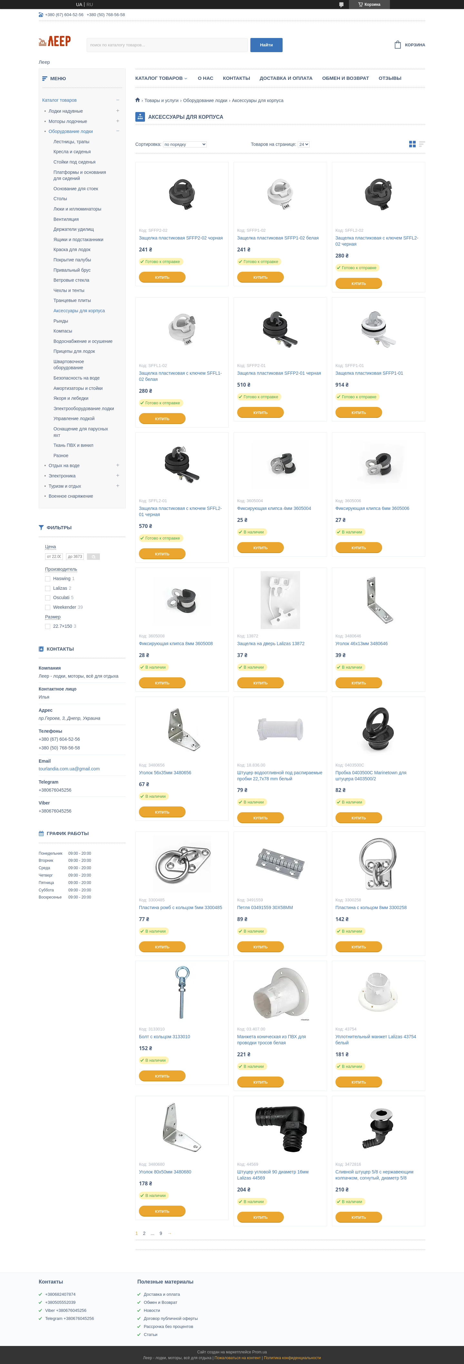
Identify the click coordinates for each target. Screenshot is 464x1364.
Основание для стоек (75, 188)
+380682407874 (60, 1294)
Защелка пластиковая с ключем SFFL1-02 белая (180, 376)
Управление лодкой (74, 418)
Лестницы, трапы (71, 141)
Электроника (62, 475)
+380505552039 (60, 1302)
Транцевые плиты (72, 300)
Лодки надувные (66, 111)
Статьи (150, 1334)
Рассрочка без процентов (168, 1326)
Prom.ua (259, 1352)
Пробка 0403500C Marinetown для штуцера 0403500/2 (370, 775)
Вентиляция (66, 219)
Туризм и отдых (65, 486)
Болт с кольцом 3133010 (164, 1036)
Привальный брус (72, 270)
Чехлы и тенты (68, 290)
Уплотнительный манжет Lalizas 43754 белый (375, 1039)
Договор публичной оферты (171, 1318)
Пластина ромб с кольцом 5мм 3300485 (180, 907)
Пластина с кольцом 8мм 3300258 (371, 907)
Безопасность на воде (76, 378)
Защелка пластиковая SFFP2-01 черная (279, 373)
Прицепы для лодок (74, 351)
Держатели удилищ (73, 229)
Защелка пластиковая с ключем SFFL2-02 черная (376, 241)
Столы (60, 198)
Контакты (236, 78)
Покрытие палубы (72, 259)
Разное (60, 455)
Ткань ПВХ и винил (73, 445)
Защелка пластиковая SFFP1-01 (369, 373)
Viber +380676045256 (65, 1310)
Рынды (60, 321)
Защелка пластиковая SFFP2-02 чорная (181, 237)
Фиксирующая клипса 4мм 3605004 (274, 508)
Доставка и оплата (162, 1294)
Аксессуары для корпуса (79, 310)
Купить (162, 277)
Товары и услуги (161, 100)
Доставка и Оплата (286, 78)
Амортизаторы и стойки (78, 388)
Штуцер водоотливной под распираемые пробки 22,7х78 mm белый (280, 775)
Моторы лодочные (68, 121)
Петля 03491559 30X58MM (265, 907)
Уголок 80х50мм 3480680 (165, 1171)
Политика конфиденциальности (292, 1358)
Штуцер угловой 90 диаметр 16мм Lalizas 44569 (273, 1175)
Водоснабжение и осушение (82, 341)
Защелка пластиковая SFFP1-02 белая (278, 237)
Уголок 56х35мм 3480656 (165, 772)
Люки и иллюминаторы (77, 209)
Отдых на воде (64, 465)
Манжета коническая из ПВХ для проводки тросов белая (271, 1039)
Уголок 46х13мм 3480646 (361, 643)
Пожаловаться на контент (238, 1358)
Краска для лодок (72, 249)
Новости (152, 1310)
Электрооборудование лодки (83, 408)
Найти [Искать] (266, 44)
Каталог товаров (59, 100)
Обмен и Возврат (345, 78)
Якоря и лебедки (70, 398)
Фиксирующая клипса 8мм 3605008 (176, 643)
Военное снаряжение (71, 496)
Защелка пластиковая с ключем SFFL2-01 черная (180, 511)
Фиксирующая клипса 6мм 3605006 (372, 508)
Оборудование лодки (71, 131)
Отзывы (390, 78)
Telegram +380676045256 (69, 1318)
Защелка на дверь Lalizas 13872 (270, 643)
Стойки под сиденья (74, 162)
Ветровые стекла (71, 280)
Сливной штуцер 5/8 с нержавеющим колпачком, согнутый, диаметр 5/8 (374, 1175)
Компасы (62, 331)
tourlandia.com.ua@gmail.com (69, 768)
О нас (205, 78)
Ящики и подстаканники (78, 239)
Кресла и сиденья (72, 151)
